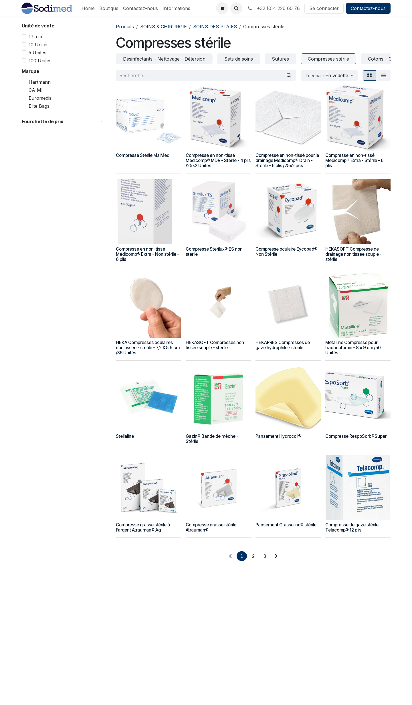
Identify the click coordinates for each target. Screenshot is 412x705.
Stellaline (125, 436)
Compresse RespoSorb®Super (356, 436)
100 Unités (40, 60)
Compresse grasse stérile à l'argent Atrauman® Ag (143, 527)
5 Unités (37, 52)
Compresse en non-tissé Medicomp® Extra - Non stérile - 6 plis (147, 254)
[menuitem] (88, 8)
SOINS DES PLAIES (215, 26)
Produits (125, 26)
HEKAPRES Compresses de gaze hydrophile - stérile (282, 345)
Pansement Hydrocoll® (278, 436)
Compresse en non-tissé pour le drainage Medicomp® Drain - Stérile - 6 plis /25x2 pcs (287, 160)
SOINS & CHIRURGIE (163, 26)
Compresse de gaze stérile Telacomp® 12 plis (352, 527)
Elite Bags (39, 106)
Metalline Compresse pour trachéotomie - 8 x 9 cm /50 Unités (353, 348)
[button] (236, 8)
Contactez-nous (368, 8)
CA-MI (36, 90)
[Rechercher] (289, 75)
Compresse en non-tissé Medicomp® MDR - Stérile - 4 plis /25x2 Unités (218, 160)
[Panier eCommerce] (222, 8)
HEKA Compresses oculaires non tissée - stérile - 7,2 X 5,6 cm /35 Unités (148, 348)
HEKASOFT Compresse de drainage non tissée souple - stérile (353, 254)
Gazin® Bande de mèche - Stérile (212, 439)
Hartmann (40, 82)
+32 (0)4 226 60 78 (273, 8)
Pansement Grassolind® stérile (285, 524)
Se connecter (324, 8)
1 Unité (36, 36)
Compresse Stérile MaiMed (142, 155)
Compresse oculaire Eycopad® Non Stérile (286, 251)
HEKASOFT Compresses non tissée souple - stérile (215, 345)
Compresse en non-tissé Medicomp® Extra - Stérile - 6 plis (354, 160)
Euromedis (40, 98)
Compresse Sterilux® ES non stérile (214, 251)
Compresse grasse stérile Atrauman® (211, 527)
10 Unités (39, 44)
